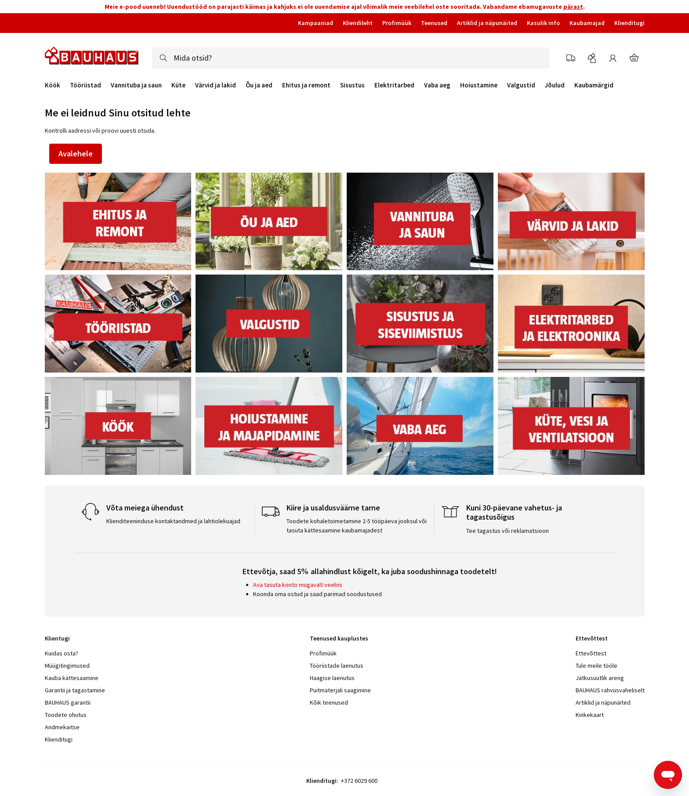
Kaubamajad (587, 23)
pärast (573, 7)
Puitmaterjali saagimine (340, 690)
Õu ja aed (259, 85)
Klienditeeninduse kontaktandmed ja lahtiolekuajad (173, 521)
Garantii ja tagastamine (75, 690)
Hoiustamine (478, 85)
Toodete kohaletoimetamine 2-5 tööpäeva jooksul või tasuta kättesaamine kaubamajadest (356, 525)
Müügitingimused (67, 665)
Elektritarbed (394, 85)
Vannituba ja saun (136, 85)
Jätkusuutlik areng (600, 678)
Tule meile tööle (596, 665)
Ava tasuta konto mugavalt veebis (297, 585)
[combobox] (351, 58)
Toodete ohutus (66, 715)
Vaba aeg (437, 85)
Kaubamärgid (593, 85)
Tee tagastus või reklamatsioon (507, 531)
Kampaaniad (315, 23)
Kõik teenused (329, 702)
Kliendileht (358, 23)
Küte (178, 85)
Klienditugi (629, 23)
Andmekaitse (62, 727)
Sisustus (352, 85)
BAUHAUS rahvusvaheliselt (610, 690)
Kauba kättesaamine (71, 678)
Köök (52, 85)
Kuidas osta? (61, 653)
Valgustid (521, 85)
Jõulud (555, 85)
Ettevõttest (591, 653)
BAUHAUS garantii (68, 702)
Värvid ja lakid (215, 85)
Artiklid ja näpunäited (487, 23)
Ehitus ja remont (306, 85)
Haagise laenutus (332, 678)
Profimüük (396, 23)
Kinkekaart (590, 715)
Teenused (434, 23)
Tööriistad (85, 85)
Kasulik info (543, 23)
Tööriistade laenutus (336, 665)
